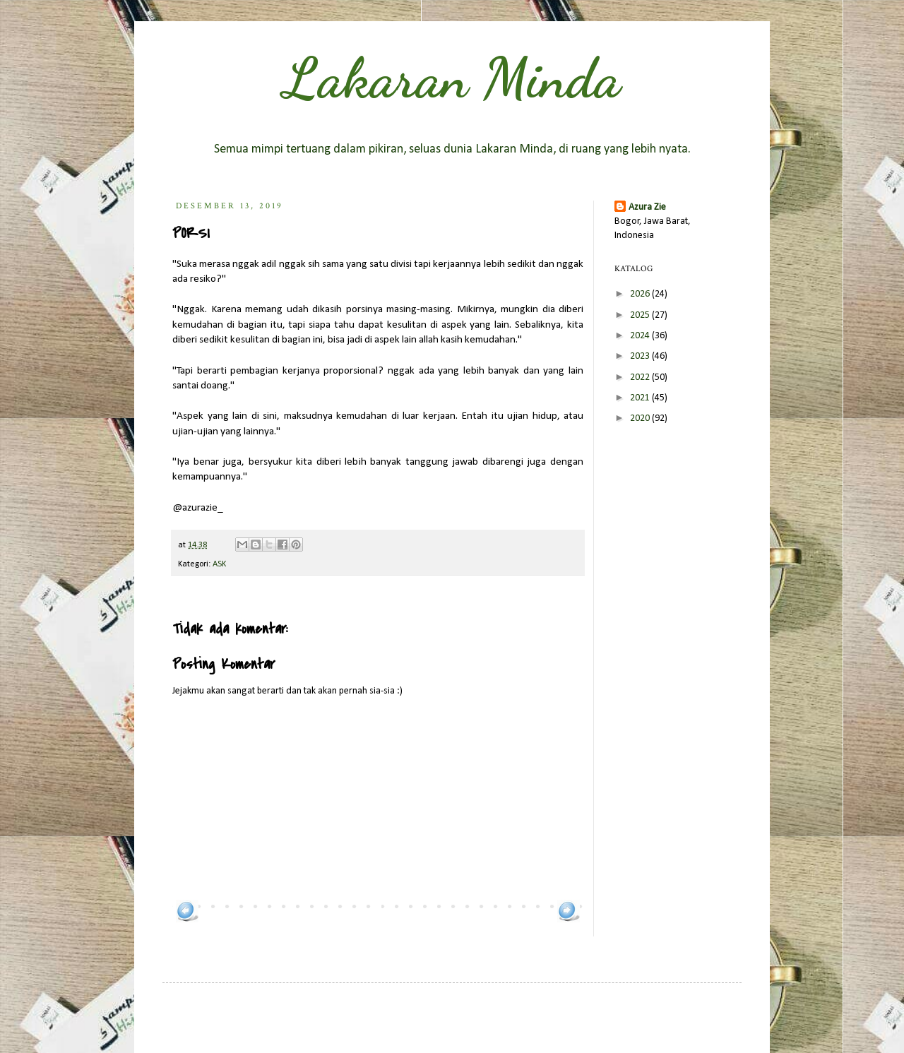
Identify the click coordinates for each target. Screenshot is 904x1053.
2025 (641, 315)
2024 (641, 336)
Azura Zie (647, 207)
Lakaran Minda (452, 78)
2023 (641, 356)
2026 (641, 294)
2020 (641, 418)
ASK (219, 564)
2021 (641, 398)
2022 (641, 377)
